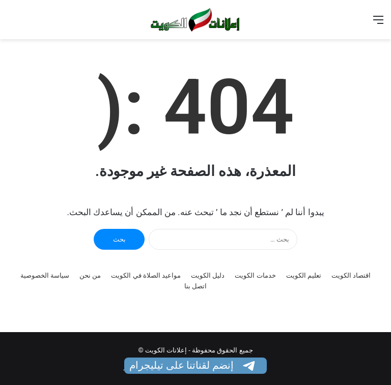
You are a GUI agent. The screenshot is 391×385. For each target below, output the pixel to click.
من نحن (90, 275)
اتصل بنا (195, 286)
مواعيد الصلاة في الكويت (146, 275)
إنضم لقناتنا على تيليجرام (193, 365)
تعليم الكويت (303, 275)
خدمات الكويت (255, 275)
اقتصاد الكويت (351, 275)
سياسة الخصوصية (44, 275)
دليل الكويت (208, 275)
